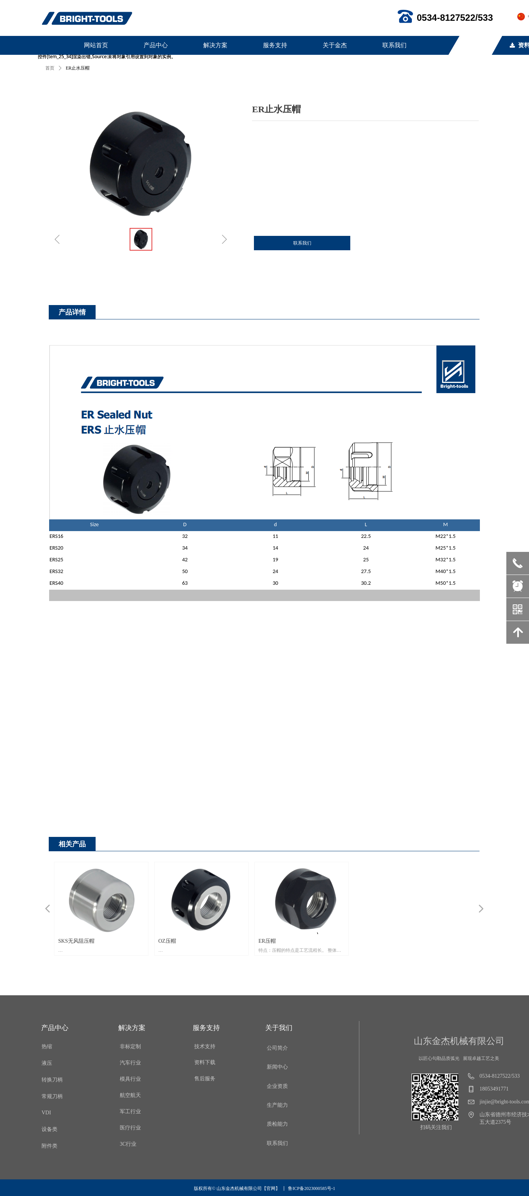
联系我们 (394, 45)
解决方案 (215, 45)
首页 (49, 68)
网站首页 (96, 45)
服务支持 (275, 45)
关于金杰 (335, 45)
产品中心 (156, 45)
